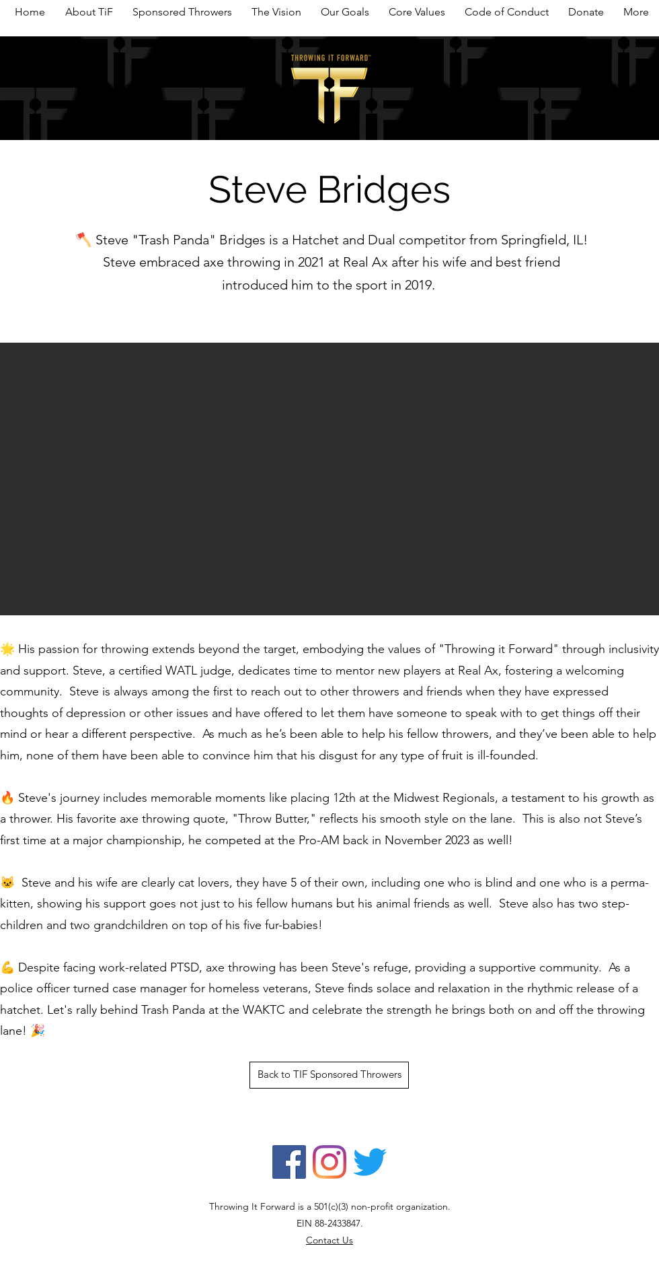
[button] (329, 479)
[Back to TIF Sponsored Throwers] (329, 1075)
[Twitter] (370, 1162)
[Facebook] (289, 1162)
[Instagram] (329, 1162)
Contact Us (329, 1240)
